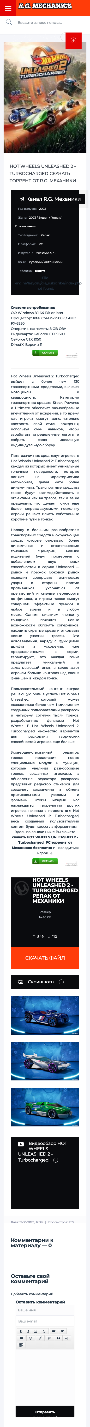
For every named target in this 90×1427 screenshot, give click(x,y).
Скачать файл (45, 958)
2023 (32, 217)
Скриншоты (36, 982)
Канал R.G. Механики (50, 199)
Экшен (43, 217)
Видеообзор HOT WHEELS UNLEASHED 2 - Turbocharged (42, 1152)
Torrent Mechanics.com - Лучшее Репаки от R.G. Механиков (45, 7)
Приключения (25, 226)
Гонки (55, 217)
